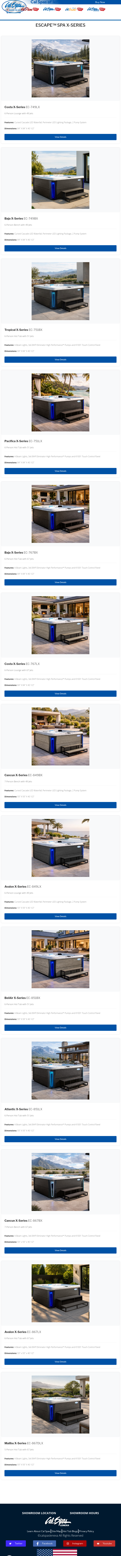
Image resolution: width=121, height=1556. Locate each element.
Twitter (16, 1543)
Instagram (75, 1543)
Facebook (45, 1543)
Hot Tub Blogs (70, 1531)
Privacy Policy (86, 1531)
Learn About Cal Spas (38, 1531)
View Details (60, 137)
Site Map (56, 1531)
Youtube (104, 1543)
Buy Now (100, 2)
